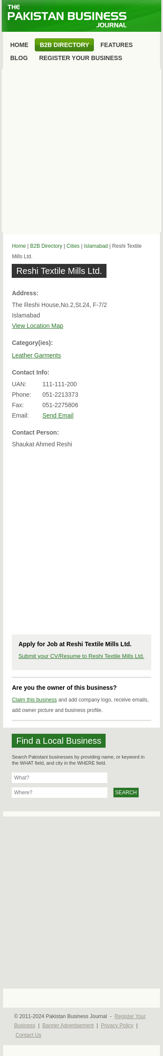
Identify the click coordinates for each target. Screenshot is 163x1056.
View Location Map (37, 325)
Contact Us (28, 1035)
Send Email (57, 415)
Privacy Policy (117, 1025)
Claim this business (34, 700)
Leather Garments (36, 355)
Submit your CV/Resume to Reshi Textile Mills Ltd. (81, 656)
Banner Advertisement (68, 1025)
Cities (73, 246)
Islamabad (96, 246)
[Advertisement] (81, 150)
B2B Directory (46, 246)
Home (19, 246)
